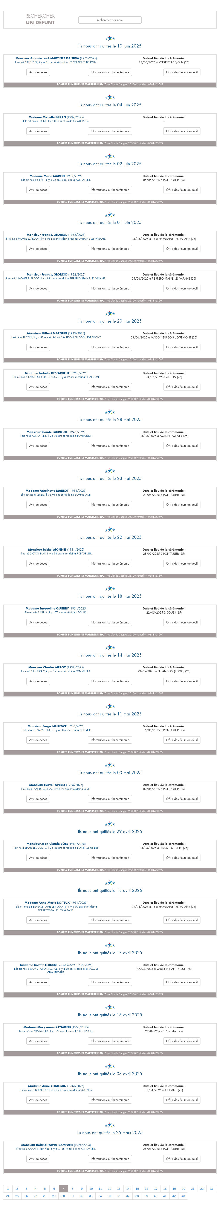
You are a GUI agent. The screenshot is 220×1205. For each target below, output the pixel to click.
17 (155, 1188)
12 (109, 1188)
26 (26, 1196)
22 (202, 1188)
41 (165, 1196)
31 (72, 1196)
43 (183, 1196)
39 (146, 1196)
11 (100, 1188)
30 (63, 1196)
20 (183, 1188)
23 (211, 1188)
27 (35, 1196)
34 (100, 1196)
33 (91, 1196)
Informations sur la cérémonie (110, 72)
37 (128, 1196)
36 (118, 1196)
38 (137, 1196)
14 (128, 1188)
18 (165, 1188)
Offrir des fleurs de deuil (182, 72)
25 (17, 1196)
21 (192, 1188)
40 (155, 1196)
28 (44, 1196)
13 (119, 1188)
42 (174, 1196)
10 (91, 1188)
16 (146, 1188)
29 (54, 1196)
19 (174, 1188)
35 (109, 1196)
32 (81, 1196)
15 (137, 1188)
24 (7, 1196)
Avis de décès (38, 72)
